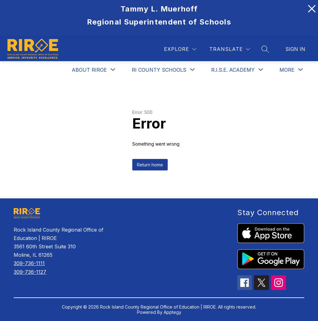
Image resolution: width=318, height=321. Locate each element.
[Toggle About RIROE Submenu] (113, 70)
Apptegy (172, 312)
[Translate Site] (230, 49)
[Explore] (180, 49)
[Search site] (265, 49)
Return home (150, 164)
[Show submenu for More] (286, 70)
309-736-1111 (29, 263)
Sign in (295, 49)
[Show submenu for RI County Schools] (159, 70)
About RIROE (89, 70)
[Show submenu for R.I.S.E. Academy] (233, 70)
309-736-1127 (30, 272)
